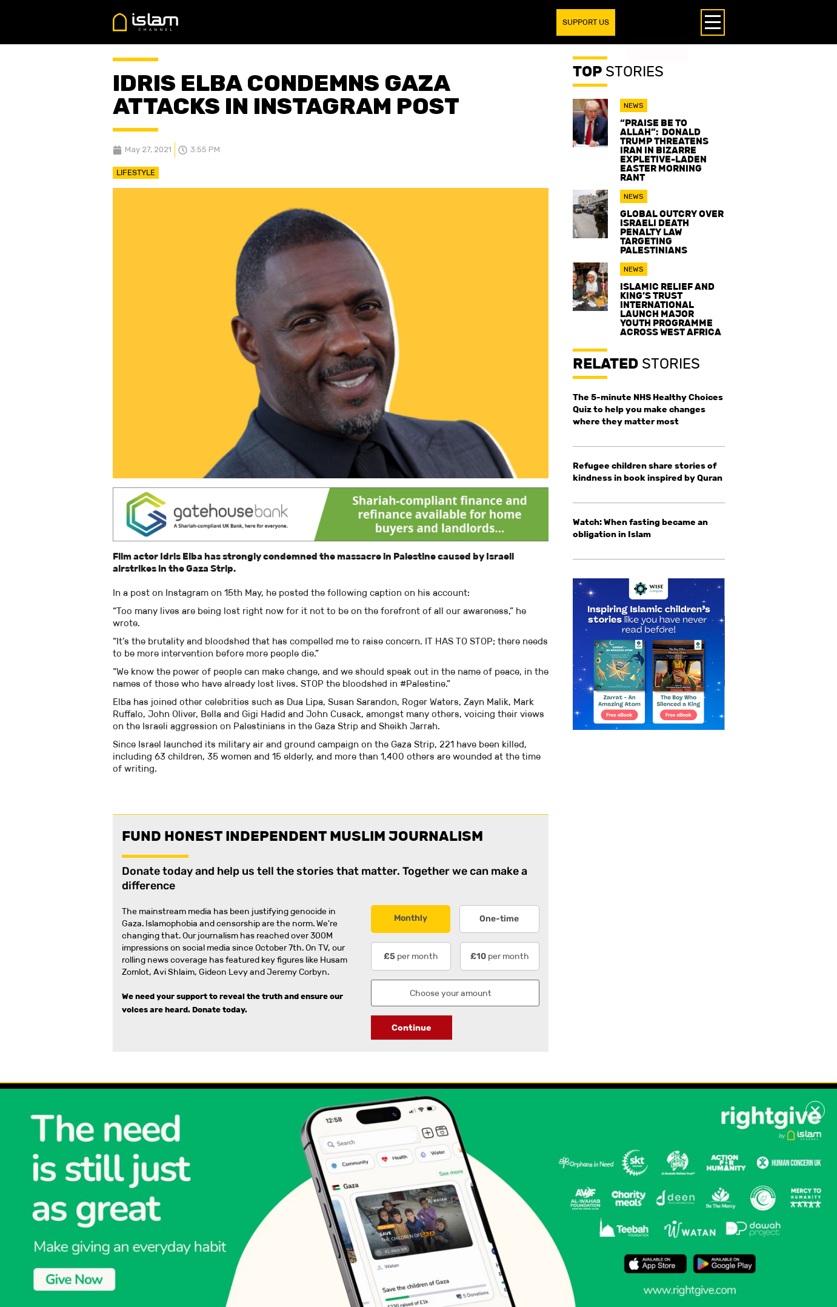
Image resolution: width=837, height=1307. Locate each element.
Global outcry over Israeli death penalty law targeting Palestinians (672, 232)
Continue (412, 1027)
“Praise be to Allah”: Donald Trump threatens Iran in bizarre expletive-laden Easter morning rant (664, 150)
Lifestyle (135, 172)
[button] (815, 1110)
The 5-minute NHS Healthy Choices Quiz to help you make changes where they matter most (648, 409)
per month (411, 956)
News (634, 105)
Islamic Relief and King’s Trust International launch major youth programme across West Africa (670, 309)
